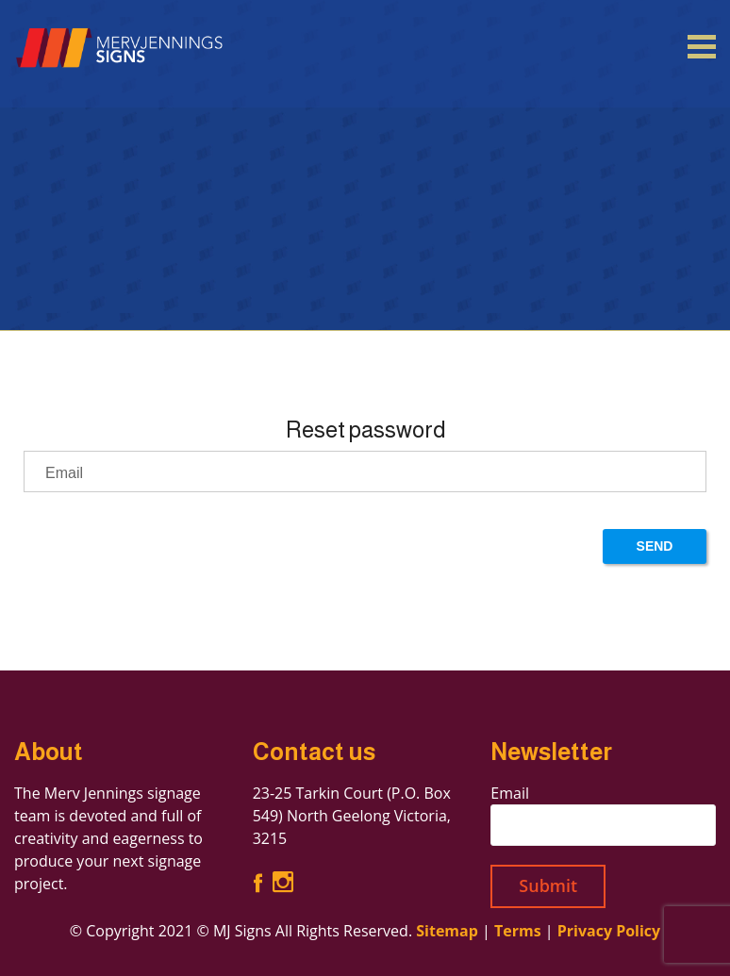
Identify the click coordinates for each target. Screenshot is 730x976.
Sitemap (447, 930)
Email (509, 793)
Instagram (283, 882)
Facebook (258, 883)
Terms (517, 930)
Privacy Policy (609, 930)
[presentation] (167, 549)
